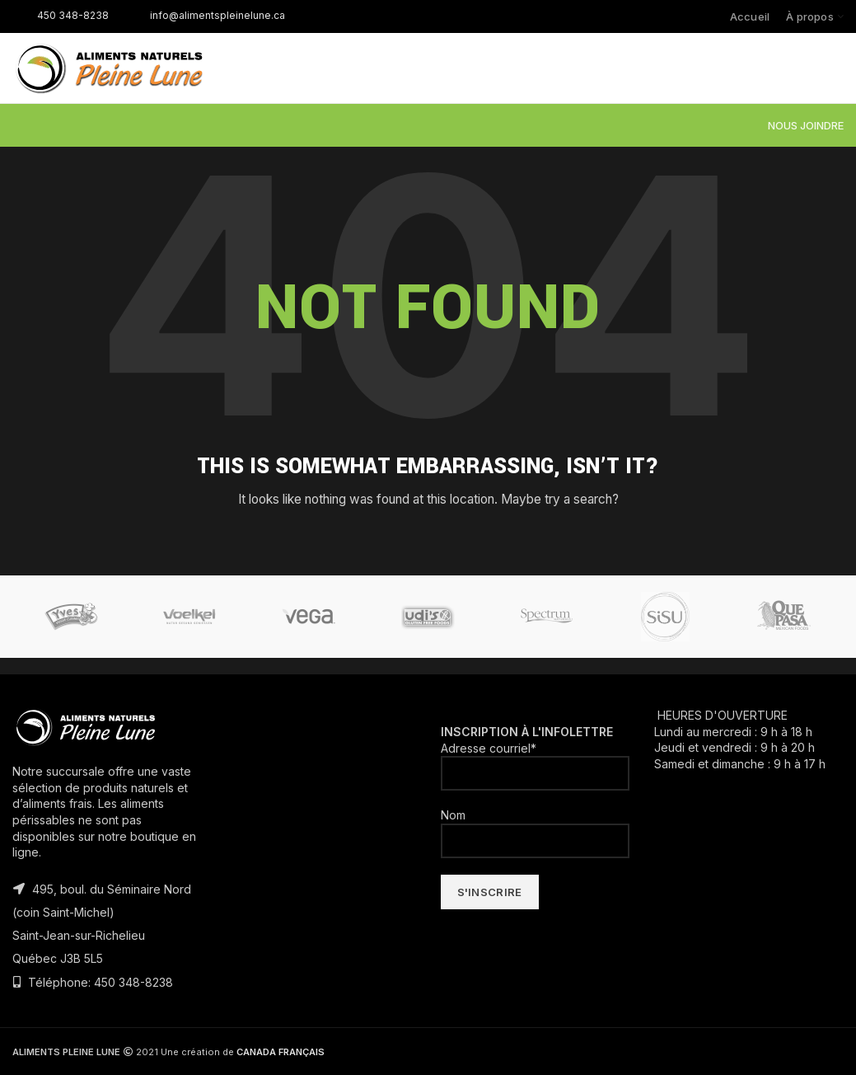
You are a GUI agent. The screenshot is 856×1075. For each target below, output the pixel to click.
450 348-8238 (60, 15)
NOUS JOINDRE (806, 125)
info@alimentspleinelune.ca (205, 15)
